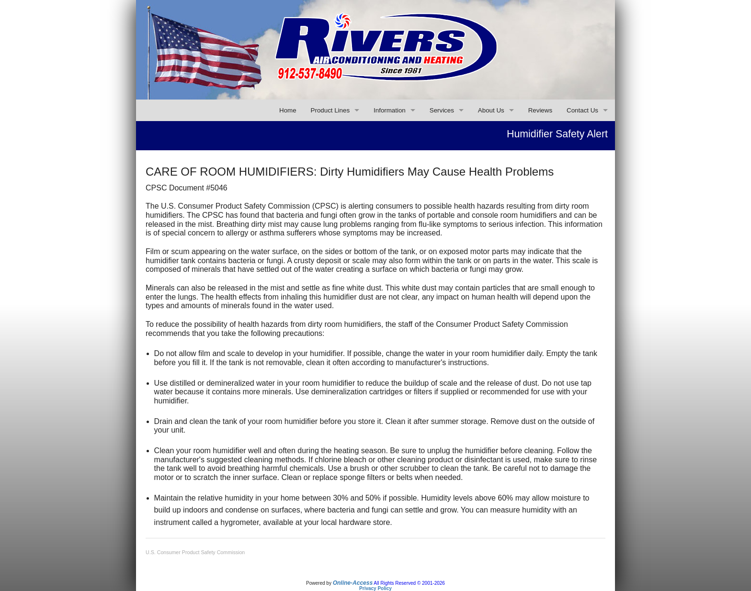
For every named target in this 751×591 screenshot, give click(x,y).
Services (442, 110)
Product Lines (330, 110)
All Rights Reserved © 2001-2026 (409, 583)
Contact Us (582, 110)
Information (390, 110)
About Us (491, 110)
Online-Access (353, 583)
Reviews (540, 110)
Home (287, 110)
